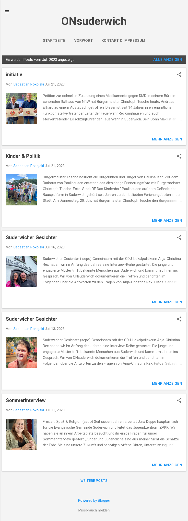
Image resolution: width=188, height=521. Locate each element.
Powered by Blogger (94, 500)
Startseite (54, 40)
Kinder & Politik (23, 156)
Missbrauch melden (94, 510)
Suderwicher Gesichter (31, 237)
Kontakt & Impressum (123, 40)
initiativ (14, 74)
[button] (179, 75)
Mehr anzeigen (167, 139)
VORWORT (83, 40)
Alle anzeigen (167, 59)
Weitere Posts (94, 481)
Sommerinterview (26, 400)
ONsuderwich (94, 21)
